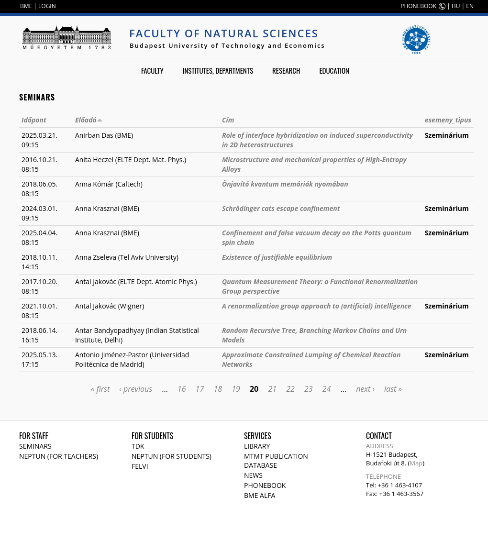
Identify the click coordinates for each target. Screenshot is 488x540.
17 (200, 389)
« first (100, 389)
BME (26, 6)
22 (290, 389)
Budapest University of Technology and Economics (227, 45)
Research (286, 70)
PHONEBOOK (418, 6)
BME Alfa (259, 495)
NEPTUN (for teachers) (58, 456)
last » (393, 389)
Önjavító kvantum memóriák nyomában (285, 183)
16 (181, 389)
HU (456, 6)
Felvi (140, 466)
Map (416, 463)
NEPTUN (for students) (171, 456)
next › (365, 389)
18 (217, 389)
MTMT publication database (276, 461)
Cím (228, 119)
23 (308, 389)
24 (326, 389)
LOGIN (47, 6)
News (253, 475)
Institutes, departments (218, 70)
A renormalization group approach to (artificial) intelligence (316, 305)
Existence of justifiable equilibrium (277, 257)
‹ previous (135, 389)
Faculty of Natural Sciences (224, 33)
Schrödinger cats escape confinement (281, 208)
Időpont (34, 119)
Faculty (152, 70)
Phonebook (265, 485)
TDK (138, 446)
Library (257, 446)
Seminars (35, 446)
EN (470, 6)
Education (334, 70)
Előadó (89, 119)
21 (272, 389)
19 (236, 389)
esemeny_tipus (448, 119)
